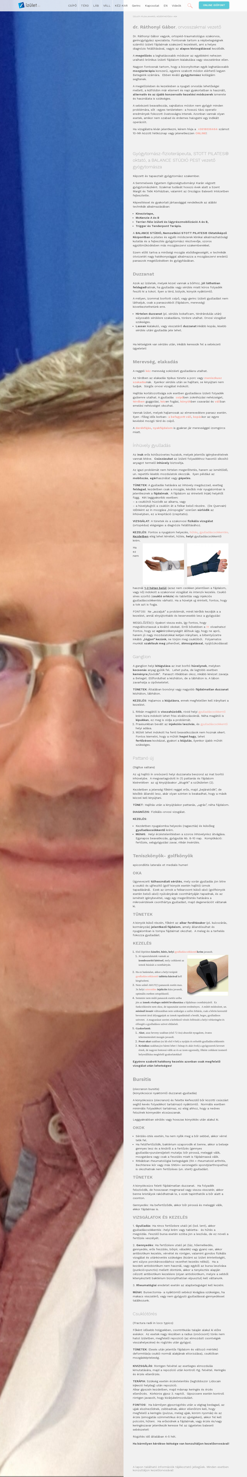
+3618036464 (208, 129)
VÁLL (106, 5)
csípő (179, 397)
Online (214, 5)
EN (165, 5)
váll (217, 401)
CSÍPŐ (72, 5)
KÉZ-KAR (121, 5)
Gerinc (136, 5)
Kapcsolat (152, 5)
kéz (163, 401)
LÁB (96, 5)
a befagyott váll (179, 416)
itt (207, 626)
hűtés (194, 532)
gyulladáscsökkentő (212, 711)
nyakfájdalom (163, 428)
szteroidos (151, 989)
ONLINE (200, 133)
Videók (176, 5)
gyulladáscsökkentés (214, 532)
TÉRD (85, 5)
